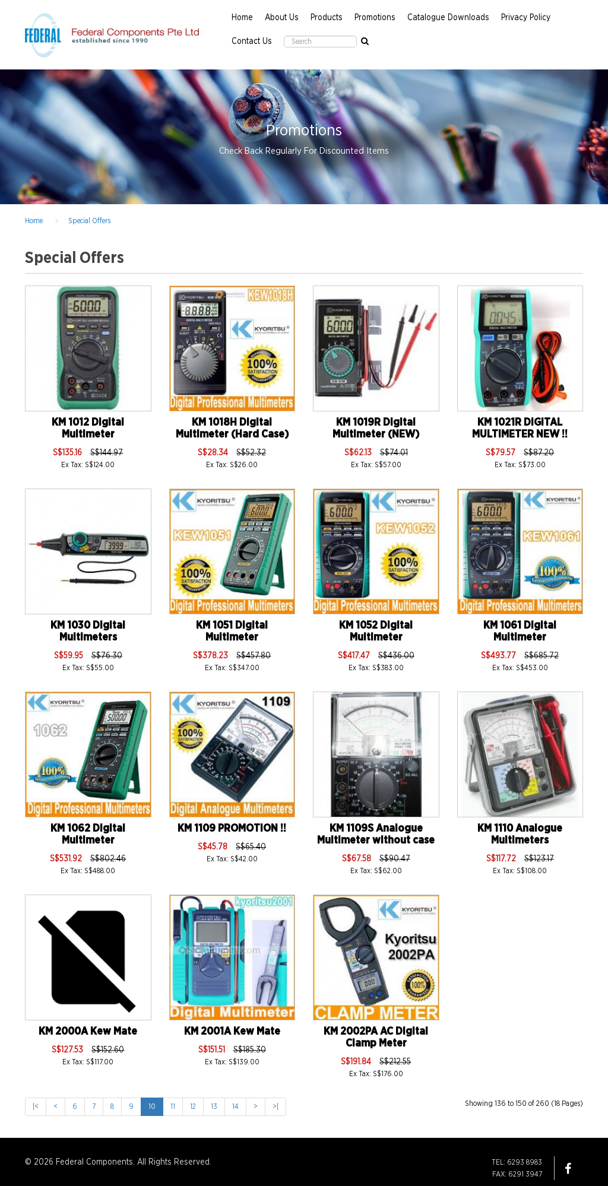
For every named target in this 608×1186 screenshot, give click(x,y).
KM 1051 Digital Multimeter (232, 631)
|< (36, 1106)
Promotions (374, 18)
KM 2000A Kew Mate (88, 1031)
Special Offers (89, 220)
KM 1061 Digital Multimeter (519, 631)
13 (214, 1106)
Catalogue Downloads (448, 18)
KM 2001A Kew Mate (232, 1031)
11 (172, 1106)
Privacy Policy (525, 18)
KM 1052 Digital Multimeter (376, 631)
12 (193, 1106)
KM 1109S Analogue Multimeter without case (376, 834)
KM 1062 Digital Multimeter (87, 834)
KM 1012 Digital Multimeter (88, 428)
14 (235, 1106)
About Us (282, 18)
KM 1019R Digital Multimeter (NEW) (375, 428)
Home (242, 18)
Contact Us (252, 41)
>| (275, 1106)
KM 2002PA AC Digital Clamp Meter (376, 1037)
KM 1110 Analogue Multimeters (519, 834)
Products (327, 18)
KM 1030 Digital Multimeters (87, 631)
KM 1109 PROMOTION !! (232, 828)
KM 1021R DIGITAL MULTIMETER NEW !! (520, 428)
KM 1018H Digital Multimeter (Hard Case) (232, 428)
